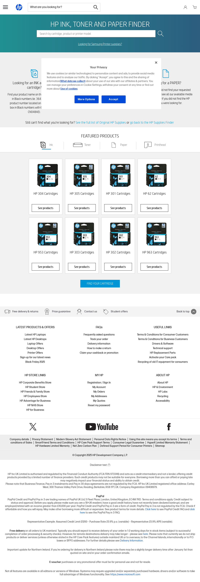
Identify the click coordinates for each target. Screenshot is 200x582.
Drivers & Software (163, 343)
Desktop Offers (35, 348)
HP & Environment (162, 387)
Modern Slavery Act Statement (73, 439)
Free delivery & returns (25, 311)
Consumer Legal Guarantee (128, 442)
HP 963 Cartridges (154, 252)
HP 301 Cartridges (118, 193)
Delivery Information (131, 540)
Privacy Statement (42, 439)
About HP (162, 382)
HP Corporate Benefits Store (35, 382)
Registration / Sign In (99, 382)
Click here (150, 509)
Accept (113, 99)
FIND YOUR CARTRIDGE (100, 283)
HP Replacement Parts (163, 352)
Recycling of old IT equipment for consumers (163, 361)
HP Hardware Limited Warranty (52, 445)
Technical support (163, 348)
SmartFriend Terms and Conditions (54, 442)
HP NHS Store (35, 405)
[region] (101, 83)
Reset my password (99, 405)
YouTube (102, 426)
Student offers (119, 311)
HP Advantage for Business (35, 400)
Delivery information (99, 343)
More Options (86, 99)
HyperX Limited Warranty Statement (167, 442)
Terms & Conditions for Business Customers (163, 339)
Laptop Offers (35, 343)
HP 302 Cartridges (118, 252)
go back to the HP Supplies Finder (152, 122)
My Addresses (99, 396)
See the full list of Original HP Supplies (101, 122)
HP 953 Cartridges (46, 252)
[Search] (95, 7)
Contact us (90, 311)
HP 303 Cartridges (82, 252)
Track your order (99, 339)
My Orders (99, 391)
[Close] (156, 63)
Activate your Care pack (162, 357)
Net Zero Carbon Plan (85, 445)
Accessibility (163, 400)
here (145, 534)
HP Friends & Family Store (35, 391)
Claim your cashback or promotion (99, 352)
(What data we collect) (72, 81)
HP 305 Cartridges (82, 193)
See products (45, 208)
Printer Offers (35, 352)
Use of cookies (69, 88)
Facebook (169, 426)
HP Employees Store (35, 396)
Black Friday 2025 (35, 361)
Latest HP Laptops (35, 334)
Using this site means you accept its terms (153, 439)
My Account (99, 387)
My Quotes (99, 400)
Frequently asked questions (99, 334)
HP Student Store (35, 387)
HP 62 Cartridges (154, 193)
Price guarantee (61, 311)
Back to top (186, 311)
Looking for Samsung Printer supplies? (100, 44)
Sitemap (160, 445)
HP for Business (35, 409)
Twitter (32, 426)
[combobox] (59, 7)
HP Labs (162, 391)
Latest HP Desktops (35, 339)
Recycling (162, 396)
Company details (19, 439)
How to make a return (99, 348)
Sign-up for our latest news (35, 357)
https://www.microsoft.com (125, 574)
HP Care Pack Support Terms (93, 442)
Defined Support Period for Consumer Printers (126, 445)
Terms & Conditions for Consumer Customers (162, 334)
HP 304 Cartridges (46, 193)
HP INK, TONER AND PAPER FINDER (100, 24)
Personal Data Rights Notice (110, 439)
